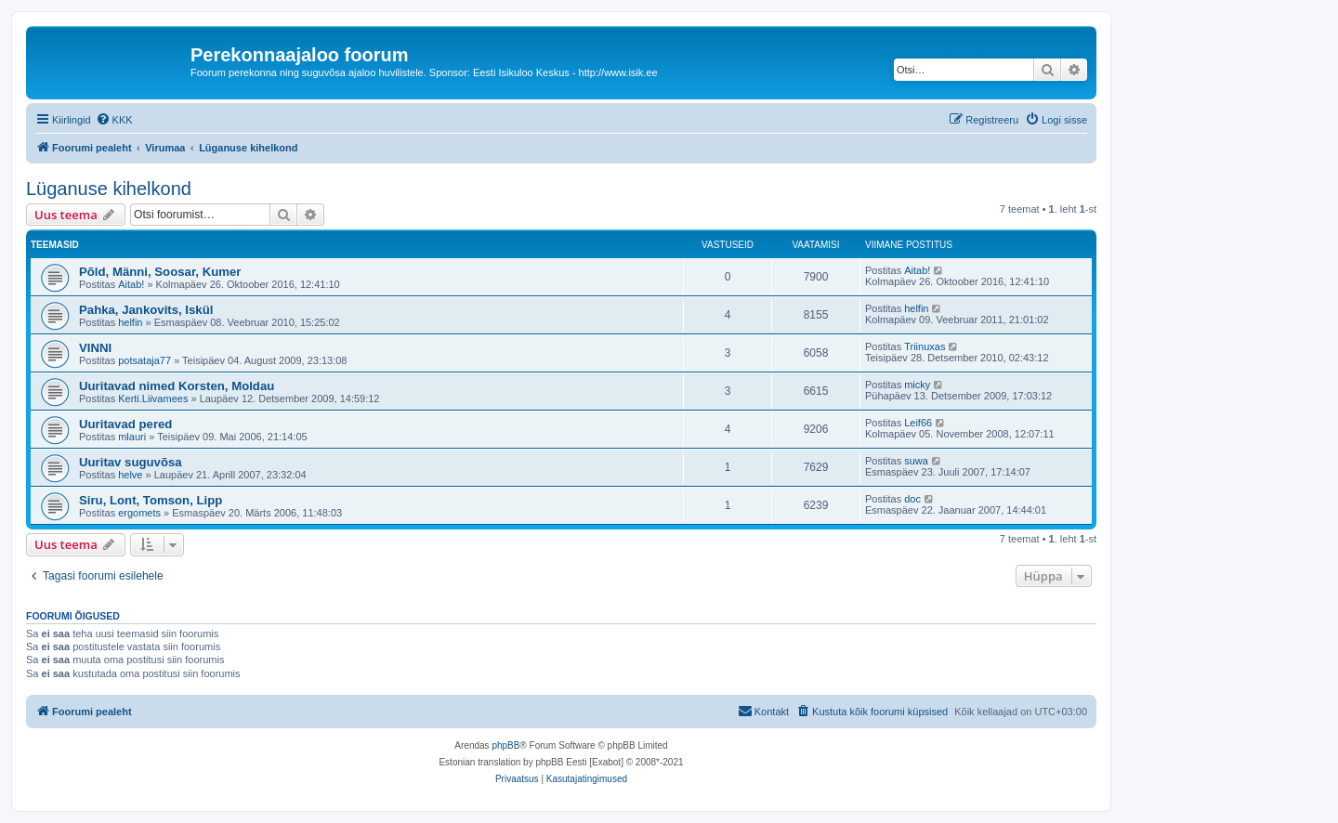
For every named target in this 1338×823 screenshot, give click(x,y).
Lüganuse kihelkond (108, 188)
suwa (916, 460)
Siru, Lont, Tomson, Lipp (150, 500)
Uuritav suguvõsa (130, 462)
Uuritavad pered (125, 424)
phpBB (505, 745)
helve (130, 474)
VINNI (95, 348)
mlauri (132, 436)
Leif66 (918, 422)
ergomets (139, 512)
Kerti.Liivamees (153, 398)
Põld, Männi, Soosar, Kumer (160, 272)
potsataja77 (144, 360)
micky (917, 384)
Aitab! (131, 284)
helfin (130, 322)
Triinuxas (924, 346)
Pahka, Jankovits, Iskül (146, 310)
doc (912, 498)
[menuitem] (114, 120)
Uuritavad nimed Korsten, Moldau (176, 386)
